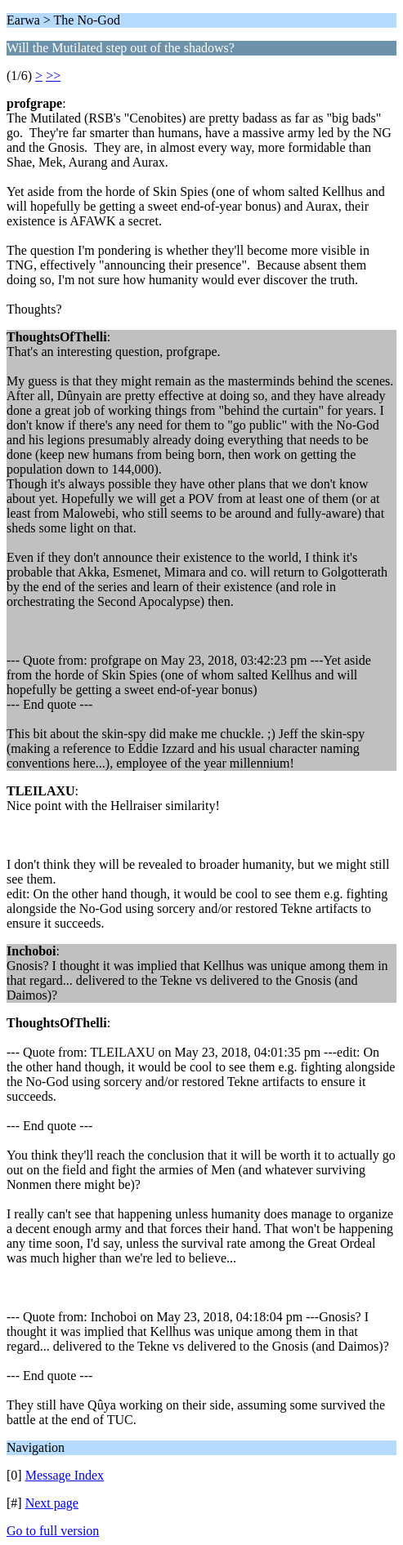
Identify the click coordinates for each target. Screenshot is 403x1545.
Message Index (64, 1475)
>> (53, 75)
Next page (51, 1503)
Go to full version (53, 1531)
